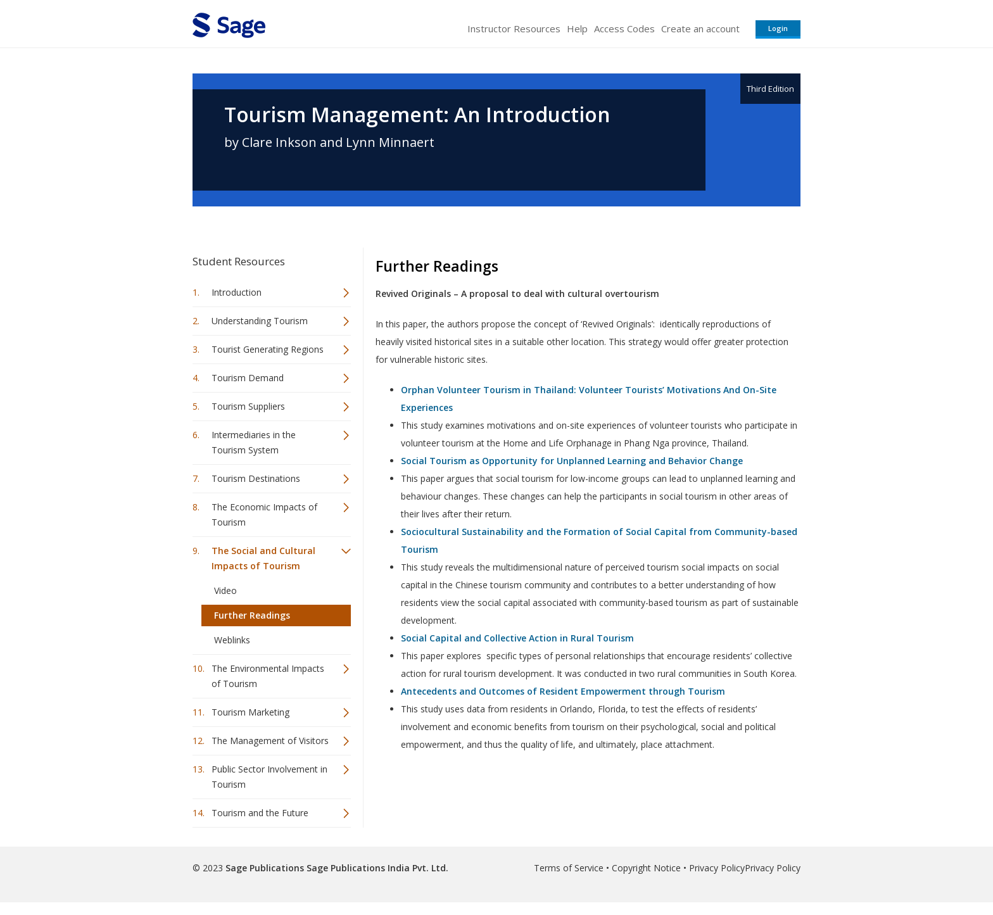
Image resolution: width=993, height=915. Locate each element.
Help (577, 28)
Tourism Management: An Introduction (417, 114)
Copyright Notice (646, 868)
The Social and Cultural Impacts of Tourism (263, 558)
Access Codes (624, 28)
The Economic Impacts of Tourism (264, 514)
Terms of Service (569, 868)
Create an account (700, 28)
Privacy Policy (717, 868)
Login (778, 28)
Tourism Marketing (250, 712)
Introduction (237, 292)
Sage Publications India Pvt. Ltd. (376, 868)
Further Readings (252, 615)
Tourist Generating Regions (268, 349)
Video (225, 590)
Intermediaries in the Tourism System (254, 442)
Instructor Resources (513, 28)
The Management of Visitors (270, 741)
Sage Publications (264, 868)
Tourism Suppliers (248, 406)
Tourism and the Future (260, 813)
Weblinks (232, 640)
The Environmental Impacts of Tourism (268, 676)
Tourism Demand (248, 378)
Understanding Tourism (260, 321)
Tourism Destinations (256, 478)
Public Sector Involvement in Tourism (269, 776)
